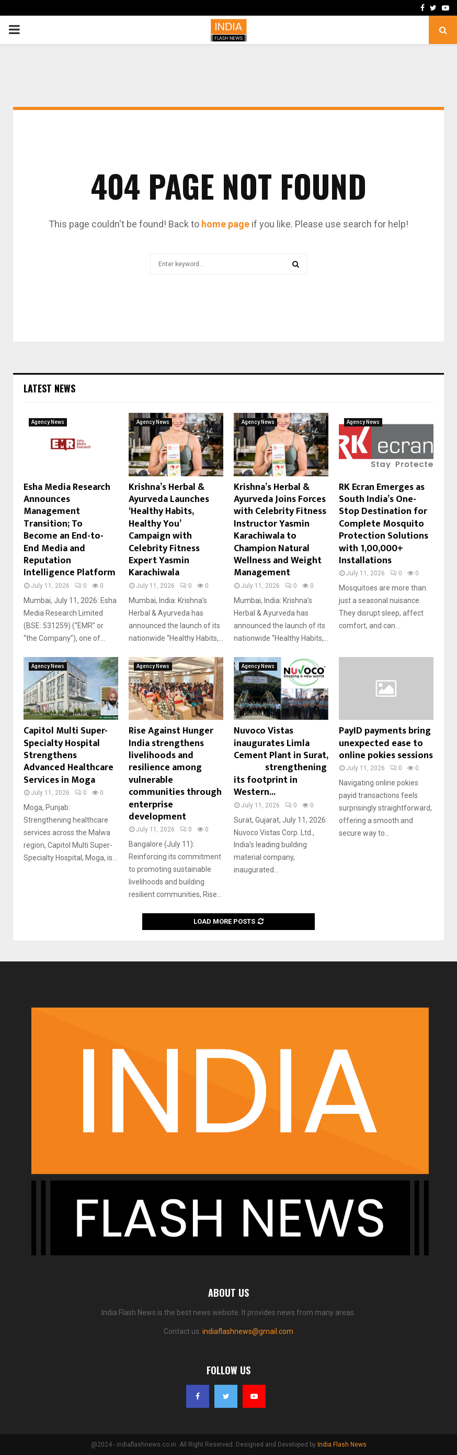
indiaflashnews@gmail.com (247, 1331)
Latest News (49, 388)
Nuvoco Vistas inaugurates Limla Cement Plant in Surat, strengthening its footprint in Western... (281, 761)
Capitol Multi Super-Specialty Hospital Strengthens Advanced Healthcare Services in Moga (68, 755)
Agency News (47, 422)
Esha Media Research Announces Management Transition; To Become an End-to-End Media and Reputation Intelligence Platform (70, 530)
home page (225, 223)
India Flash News (342, 1444)
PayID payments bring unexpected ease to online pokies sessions (386, 743)
